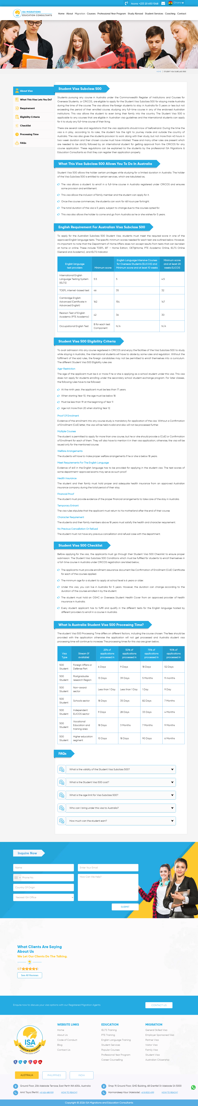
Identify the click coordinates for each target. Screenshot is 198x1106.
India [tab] (81, 1075)
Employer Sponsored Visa (159, 1034)
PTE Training (108, 1034)
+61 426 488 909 (46, 1092)
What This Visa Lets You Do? (36, 99)
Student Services (110, 1044)
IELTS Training (109, 1030)
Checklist (25, 125)
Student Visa (152, 1054)
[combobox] (17, 877)
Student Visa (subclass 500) (175, 72)
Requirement (27, 108)
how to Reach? (69, 1092)
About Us (62, 1034)
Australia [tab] (27, 1075)
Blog (59, 1044)
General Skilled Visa (156, 1030)
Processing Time (29, 134)
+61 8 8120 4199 (147, 1092)
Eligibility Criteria (30, 117)
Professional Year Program (115, 1054)
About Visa (26, 91)
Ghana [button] (174, 3)
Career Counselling (112, 1059)
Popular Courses (110, 1049)
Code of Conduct (67, 1039)
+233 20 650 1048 (151, 3)
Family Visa (151, 1049)
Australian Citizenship (157, 1059)
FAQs (23, 143)
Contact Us (159, 1005)
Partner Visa (152, 1039)
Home (159, 72)
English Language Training (116, 1039)
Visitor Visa (151, 1044)
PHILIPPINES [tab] (54, 1075)
